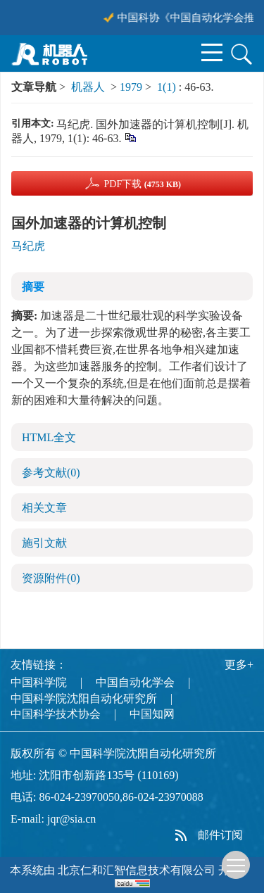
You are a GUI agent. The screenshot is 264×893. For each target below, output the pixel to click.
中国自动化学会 (135, 682)
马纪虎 (28, 246)
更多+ (239, 665)
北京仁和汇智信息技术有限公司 (136, 870)
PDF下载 (142, 184)
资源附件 (51, 578)
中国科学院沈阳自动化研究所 (84, 698)
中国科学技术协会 (56, 714)
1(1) (168, 87)
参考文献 (51, 473)
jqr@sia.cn (71, 819)
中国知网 (152, 714)
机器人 (88, 87)
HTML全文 (49, 437)
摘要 (33, 287)
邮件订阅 (220, 835)
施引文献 (44, 543)
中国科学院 (39, 682)
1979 (131, 87)
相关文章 (44, 508)
